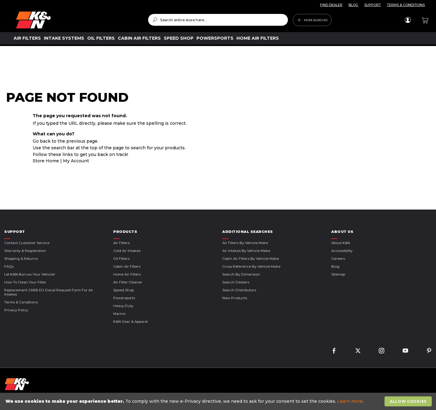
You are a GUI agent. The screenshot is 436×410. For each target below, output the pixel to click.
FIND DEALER (331, 5)
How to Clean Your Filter (25, 282)
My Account (76, 161)
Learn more (350, 401)
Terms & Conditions (21, 302)
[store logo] (78, 20)
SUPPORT (372, 5)
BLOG (353, 5)
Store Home (46, 161)
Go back (42, 141)
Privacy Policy (16, 310)
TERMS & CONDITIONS (406, 5)
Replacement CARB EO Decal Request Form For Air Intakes (48, 292)
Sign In (407, 20)
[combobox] (218, 20)
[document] (218, 401)
